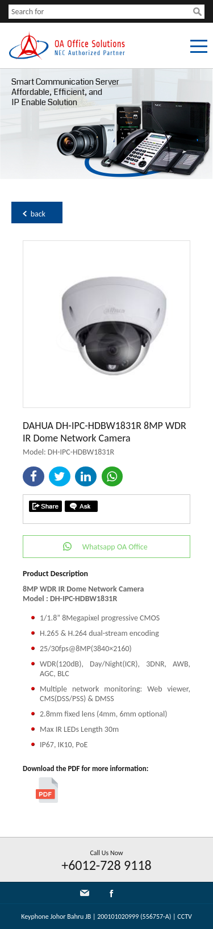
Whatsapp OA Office (115, 547)
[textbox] (101, 12)
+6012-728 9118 (106, 865)
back (38, 214)
